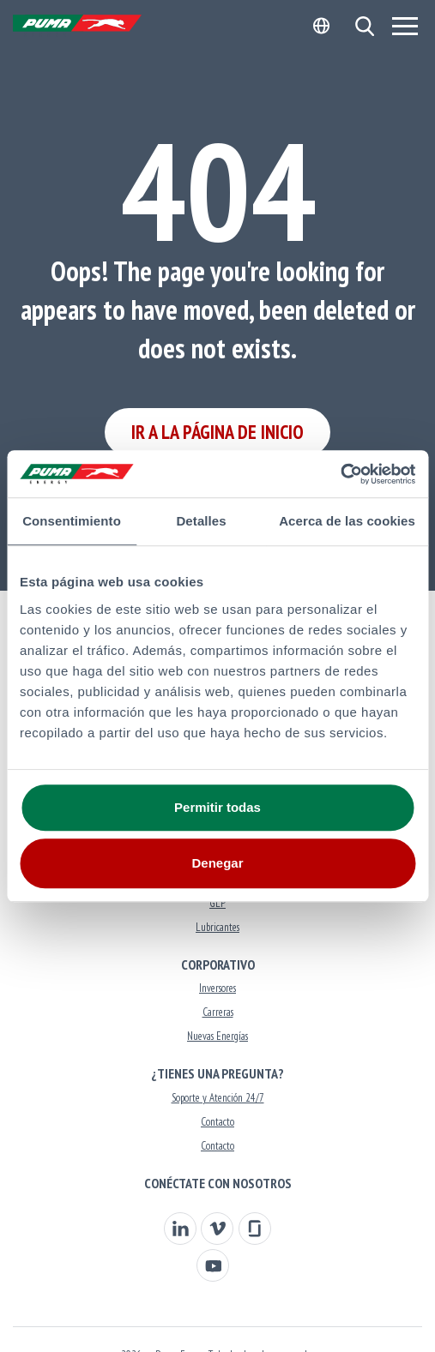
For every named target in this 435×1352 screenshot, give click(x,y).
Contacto (217, 1122)
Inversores (217, 988)
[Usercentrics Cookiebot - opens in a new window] (340, 474)
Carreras (217, 1012)
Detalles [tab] (201, 521)
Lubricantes (217, 927)
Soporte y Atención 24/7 (218, 1098)
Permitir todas (217, 807)
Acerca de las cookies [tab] (347, 521)
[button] (364, 26)
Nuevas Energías (217, 1036)
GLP (217, 903)
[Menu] (405, 25)
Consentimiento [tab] (71, 521)
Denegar (217, 863)
